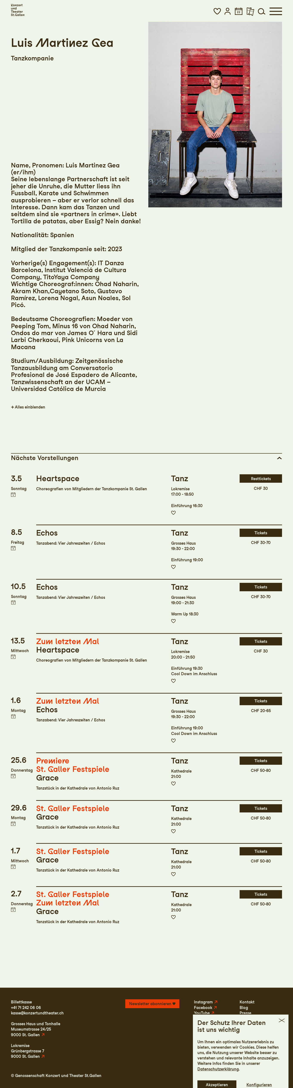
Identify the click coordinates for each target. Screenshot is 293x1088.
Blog (244, 1007)
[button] (217, 11)
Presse (245, 1013)
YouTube (202, 1013)
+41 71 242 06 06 (26, 1007)
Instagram (203, 1002)
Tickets (260, 533)
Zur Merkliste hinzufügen (173, 512)
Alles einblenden (30, 407)
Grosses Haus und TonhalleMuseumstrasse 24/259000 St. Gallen (35, 1029)
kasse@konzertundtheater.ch (37, 1013)
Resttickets (261, 478)
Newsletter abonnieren (150, 1003)
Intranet (274, 1075)
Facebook (203, 1007)
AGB (259, 1075)
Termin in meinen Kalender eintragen (13, 494)
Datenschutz (239, 1075)
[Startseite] (17, 10)
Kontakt (247, 1002)
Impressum (214, 1075)
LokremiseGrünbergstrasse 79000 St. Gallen (27, 1051)
